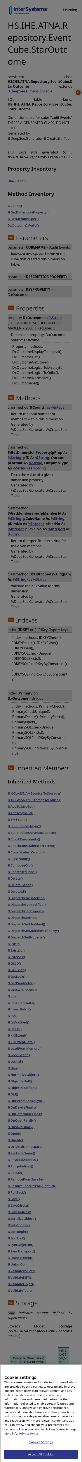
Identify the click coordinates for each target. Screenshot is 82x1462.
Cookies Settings (41, 1446)
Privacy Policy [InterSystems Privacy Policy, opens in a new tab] (29, 1438)
